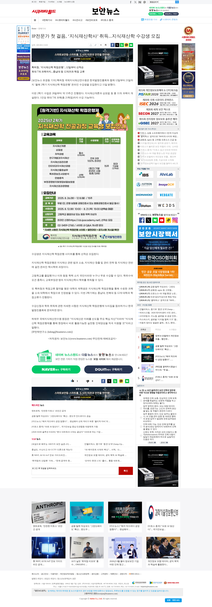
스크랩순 (173, 330)
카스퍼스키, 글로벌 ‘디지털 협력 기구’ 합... (159, 319)
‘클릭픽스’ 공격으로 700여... (157, 300)
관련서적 (123, 574)
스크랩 (59, 2)
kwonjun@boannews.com (107, 594)
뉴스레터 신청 (69, 2)
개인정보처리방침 (67, 574)
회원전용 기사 (151, 19)
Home (34, 29)
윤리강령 (95, 574)
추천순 (158, 330)
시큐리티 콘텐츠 (170, 19)
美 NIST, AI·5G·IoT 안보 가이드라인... (49, 455)
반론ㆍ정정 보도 (173, 600)
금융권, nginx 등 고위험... (156, 290)
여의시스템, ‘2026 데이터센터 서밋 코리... (158, 313)
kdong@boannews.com (59, 332)
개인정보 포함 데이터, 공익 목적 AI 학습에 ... (105, 455)
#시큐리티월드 (62, 20)
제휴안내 (113, 574)
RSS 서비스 (135, 574)
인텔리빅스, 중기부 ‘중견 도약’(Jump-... (157, 309)
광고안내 (44, 574)
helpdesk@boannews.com (149, 587)
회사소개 (35, 574)
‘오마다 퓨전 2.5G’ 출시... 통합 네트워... (102, 461)
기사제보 (51, 2)
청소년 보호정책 (82, 574)
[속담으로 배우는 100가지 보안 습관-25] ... (51, 444)
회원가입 (42, 2)
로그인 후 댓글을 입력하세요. (75, 471)
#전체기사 (47, 20)
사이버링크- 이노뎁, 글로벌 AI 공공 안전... (158, 316)
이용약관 (54, 574)
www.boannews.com (81, 338)
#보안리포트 (92, 20)
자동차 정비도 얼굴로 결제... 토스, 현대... (158, 323)
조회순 (143, 330)
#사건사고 (77, 20)
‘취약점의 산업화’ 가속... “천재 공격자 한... (52, 461)
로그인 (34, 2)
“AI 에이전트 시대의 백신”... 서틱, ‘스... (102, 450)
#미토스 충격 (107, 20)
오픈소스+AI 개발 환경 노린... (158, 293)
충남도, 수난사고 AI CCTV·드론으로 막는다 (52, 450)
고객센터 (104, 574)
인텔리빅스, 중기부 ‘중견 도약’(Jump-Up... (104, 444)
